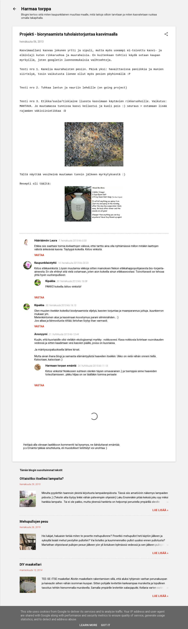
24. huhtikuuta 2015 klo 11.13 (93, 365)
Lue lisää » (160, 510)
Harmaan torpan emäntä (60, 365)
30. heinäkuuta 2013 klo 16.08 (72, 281)
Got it (105, 625)
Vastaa (39, 255)
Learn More (88, 625)
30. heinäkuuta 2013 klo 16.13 (61, 305)
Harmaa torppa (36, 8)
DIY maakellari (30, 564)
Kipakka (50, 281)
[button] (166, 34)
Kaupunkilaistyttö (45, 262)
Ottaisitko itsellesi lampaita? (42, 478)
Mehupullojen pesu (34, 521)
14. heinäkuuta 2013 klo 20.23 (73, 263)
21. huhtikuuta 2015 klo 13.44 (64, 334)
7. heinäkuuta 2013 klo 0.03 (72, 240)
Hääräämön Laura (45, 240)
